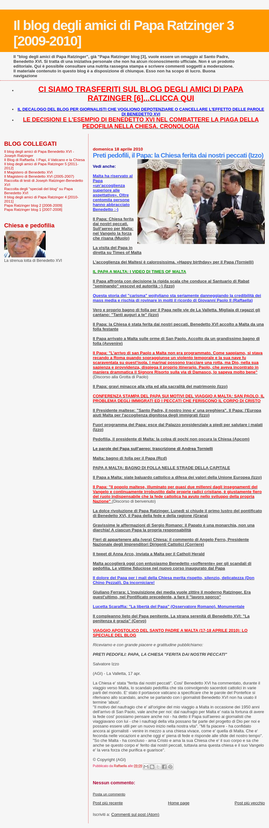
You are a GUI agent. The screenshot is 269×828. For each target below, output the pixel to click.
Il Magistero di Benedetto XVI (28, 172)
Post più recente (108, 803)
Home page (178, 803)
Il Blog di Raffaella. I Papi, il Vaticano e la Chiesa (44, 160)
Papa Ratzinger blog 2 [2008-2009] (33, 205)
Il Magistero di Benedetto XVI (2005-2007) (39, 176)
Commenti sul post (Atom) (135, 814)
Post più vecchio (249, 803)
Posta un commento (109, 794)
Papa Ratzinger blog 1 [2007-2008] (33, 209)
